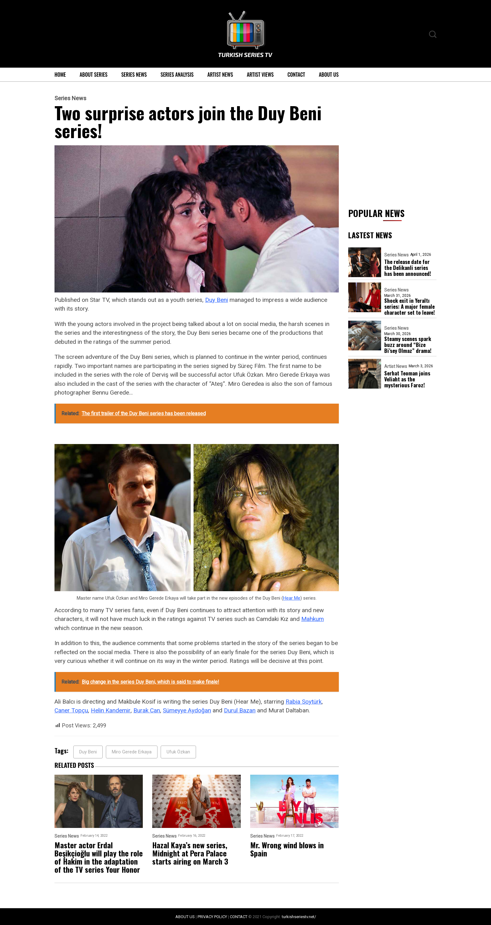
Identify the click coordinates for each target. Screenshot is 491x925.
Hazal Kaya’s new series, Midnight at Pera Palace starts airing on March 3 (190, 853)
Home (60, 74)
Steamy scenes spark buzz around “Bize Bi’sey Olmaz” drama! (408, 345)
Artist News (220, 74)
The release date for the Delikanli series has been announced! (407, 267)
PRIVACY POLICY (212, 917)
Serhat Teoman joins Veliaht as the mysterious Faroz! (407, 379)
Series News (134, 74)
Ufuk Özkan (178, 752)
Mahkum (312, 619)
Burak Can (146, 710)
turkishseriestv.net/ (299, 917)
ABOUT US (185, 917)
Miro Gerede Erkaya (132, 752)
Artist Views (260, 74)
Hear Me (291, 598)
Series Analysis (177, 74)
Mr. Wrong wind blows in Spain (287, 849)
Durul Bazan (240, 710)
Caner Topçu (71, 710)
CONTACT (238, 917)
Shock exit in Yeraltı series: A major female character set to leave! (409, 306)
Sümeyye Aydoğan (187, 710)
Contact (296, 74)
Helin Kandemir (111, 710)
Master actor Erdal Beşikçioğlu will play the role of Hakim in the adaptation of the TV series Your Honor (98, 857)
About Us (329, 74)
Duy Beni (216, 299)
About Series (93, 74)
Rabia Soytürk (304, 701)
